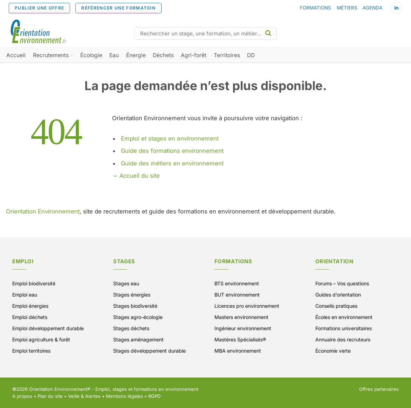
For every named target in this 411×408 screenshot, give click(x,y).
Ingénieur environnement (242, 328)
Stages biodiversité (135, 306)
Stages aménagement (138, 339)
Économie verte (333, 351)
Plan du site (50, 396)
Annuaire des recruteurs (342, 339)
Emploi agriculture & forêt (41, 339)
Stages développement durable (149, 351)
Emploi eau (24, 295)
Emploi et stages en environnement (170, 138)
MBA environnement (237, 351)
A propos (22, 396)
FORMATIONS (315, 8)
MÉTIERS (347, 8)
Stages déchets (131, 328)
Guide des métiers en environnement (172, 163)
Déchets (163, 55)
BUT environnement (237, 295)
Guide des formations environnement (172, 150)
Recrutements (51, 55)
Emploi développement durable (48, 328)
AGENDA (372, 8)
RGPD (154, 396)
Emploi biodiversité (33, 283)
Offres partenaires (379, 389)
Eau (114, 55)
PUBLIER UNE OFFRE (39, 8)
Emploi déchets (29, 317)
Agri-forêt (193, 55)
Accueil (16, 55)
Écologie (91, 55)
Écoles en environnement (343, 317)
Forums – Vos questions (342, 283)
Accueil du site (139, 175)
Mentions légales (124, 396)
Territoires (227, 55)
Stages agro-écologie (138, 317)
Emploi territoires (31, 351)
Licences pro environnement (246, 306)
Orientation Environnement (43, 211)
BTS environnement (236, 283)
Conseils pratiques (336, 306)
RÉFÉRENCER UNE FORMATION (118, 8)
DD (251, 55)
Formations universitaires (343, 328)
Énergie (136, 55)
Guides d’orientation (338, 295)
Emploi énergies (30, 306)
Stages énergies (131, 295)
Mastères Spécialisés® (240, 339)
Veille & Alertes (84, 396)
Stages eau (126, 283)
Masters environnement (241, 317)
